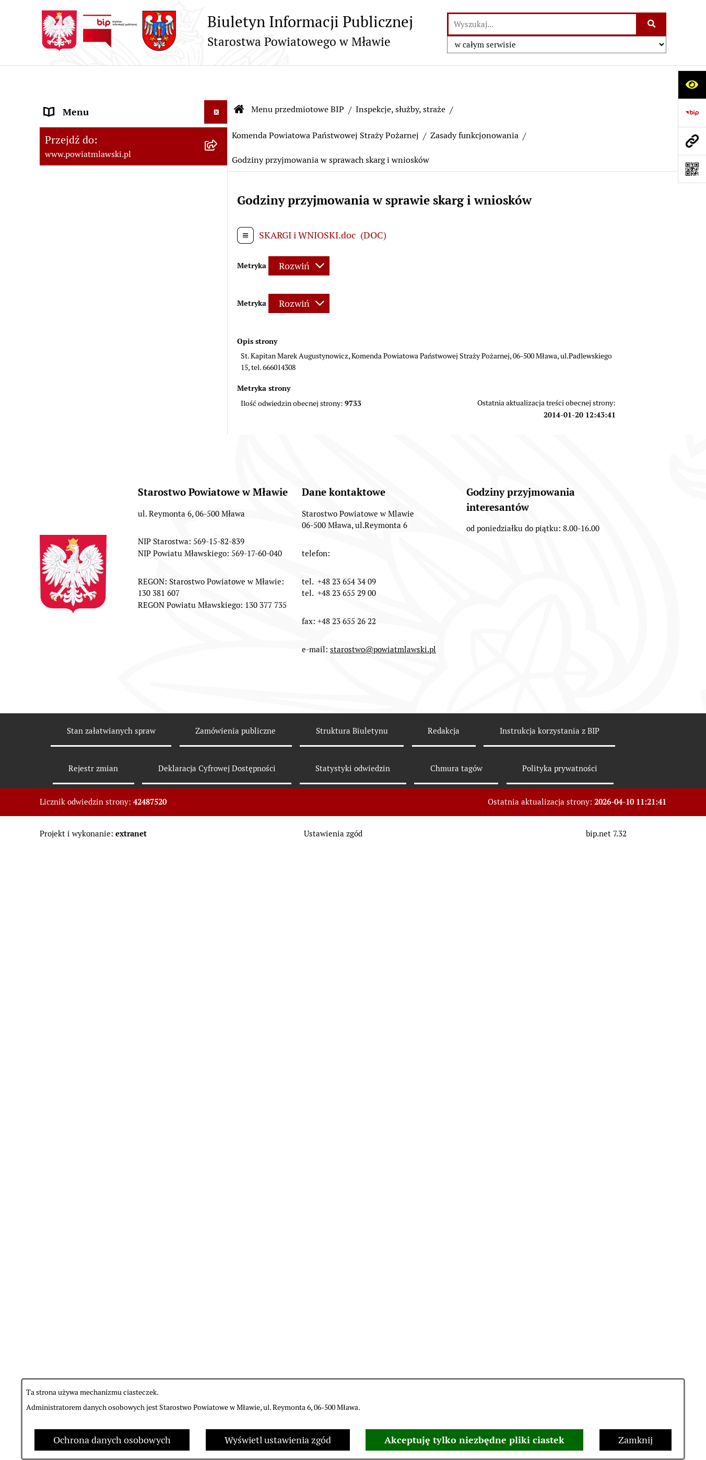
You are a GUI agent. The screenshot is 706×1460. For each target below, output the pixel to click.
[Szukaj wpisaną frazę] (652, 24)
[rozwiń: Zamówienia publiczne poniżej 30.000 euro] (218, 852)
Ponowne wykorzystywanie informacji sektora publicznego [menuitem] (123, 1288)
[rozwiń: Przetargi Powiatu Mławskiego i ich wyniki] (218, 763)
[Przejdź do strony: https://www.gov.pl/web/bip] (692, 113)
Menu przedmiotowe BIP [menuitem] (95, 104)
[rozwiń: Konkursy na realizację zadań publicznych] (218, 927)
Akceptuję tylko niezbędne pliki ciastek (474, 1440)
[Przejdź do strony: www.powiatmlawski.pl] (692, 141)
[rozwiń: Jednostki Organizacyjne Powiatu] (218, 374)
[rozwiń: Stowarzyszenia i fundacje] (218, 642)
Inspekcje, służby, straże (400, 78)
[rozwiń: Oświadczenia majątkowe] (218, 672)
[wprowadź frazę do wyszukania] (542, 24)
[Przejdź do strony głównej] (226, 30)
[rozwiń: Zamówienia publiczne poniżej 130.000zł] (218, 808)
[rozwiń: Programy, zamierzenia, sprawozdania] (218, 194)
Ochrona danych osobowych (112, 1440)
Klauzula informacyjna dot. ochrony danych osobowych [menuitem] (118, 1250)
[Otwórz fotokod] (692, 169)
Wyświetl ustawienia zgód (278, 1440)
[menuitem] (134, 134)
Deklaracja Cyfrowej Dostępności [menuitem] (112, 1318)
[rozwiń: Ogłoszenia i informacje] (218, 896)
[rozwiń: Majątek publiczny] (218, 733)
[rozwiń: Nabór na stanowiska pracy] (218, 971)
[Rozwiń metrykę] (299, 234)
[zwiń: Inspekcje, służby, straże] (218, 404)
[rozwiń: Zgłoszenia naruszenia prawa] (218, 1092)
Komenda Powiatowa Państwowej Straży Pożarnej (325, 104)
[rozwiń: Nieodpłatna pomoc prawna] (218, 1062)
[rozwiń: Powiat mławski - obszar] (218, 239)
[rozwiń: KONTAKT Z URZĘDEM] (218, 1183)
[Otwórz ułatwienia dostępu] (692, 84)
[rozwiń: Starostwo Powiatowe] (218, 299)
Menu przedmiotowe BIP (297, 78)
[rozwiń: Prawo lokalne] (218, 164)
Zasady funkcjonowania (474, 104)
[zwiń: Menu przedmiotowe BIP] (218, 104)
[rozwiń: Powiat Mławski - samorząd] (218, 269)
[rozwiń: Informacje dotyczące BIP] (218, 1152)
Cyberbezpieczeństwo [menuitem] (89, 1342)
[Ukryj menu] (216, 80)
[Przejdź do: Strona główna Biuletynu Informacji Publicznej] (239, 78)
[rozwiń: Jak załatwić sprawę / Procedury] (218, 1001)
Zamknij (635, 1440)
